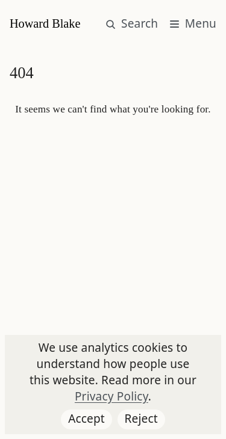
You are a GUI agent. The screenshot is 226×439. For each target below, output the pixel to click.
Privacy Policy (111, 396)
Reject (145, 420)
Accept (90, 420)
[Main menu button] (193, 24)
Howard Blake (45, 23)
